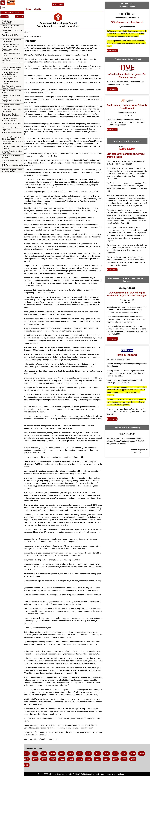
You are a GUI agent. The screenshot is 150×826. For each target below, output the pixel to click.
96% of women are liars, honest (129, 22)
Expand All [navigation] (4, 17)
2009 (65, 809)
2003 (118, 809)
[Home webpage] (2, 2)
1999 (38, 815)
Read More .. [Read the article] (116, 278)
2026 (29, 803)
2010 (56, 809)
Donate (40, 9)
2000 (29, 815)
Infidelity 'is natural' (129, 368)
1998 (47, 815)
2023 (56, 803)
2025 (38, 803)
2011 (47, 809)
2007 (83, 809)
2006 (91, 809)
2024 (47, 803)
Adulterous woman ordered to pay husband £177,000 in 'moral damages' (129, 303)
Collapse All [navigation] (19, 17)
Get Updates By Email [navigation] (12, 12)
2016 (118, 803)
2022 (65, 803)
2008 (74, 809)
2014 (136, 803)
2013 (29, 809)
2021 (74, 803)
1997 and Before (60, 815)
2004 (109, 809)
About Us (49, 9)
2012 (38, 809)
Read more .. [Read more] (116, 53)
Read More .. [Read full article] (116, 132)
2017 (109, 803)
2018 (100, 803)
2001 (136, 809)
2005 (100, 809)
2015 (127, 803)
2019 (91, 803)
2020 (83, 803)
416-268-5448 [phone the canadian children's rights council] (66, 4)
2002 (127, 809)
